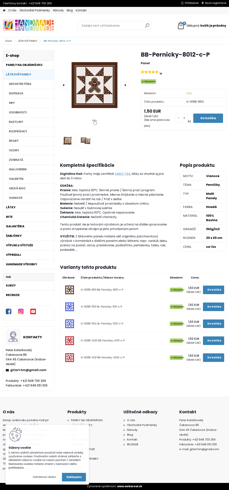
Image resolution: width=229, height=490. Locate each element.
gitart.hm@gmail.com (28, 370)
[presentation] (64, 85)
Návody (58, 10)
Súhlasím (73, 477)
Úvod (8, 41)
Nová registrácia (215, 3)
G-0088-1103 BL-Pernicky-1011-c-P (101, 306)
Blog (70, 10)
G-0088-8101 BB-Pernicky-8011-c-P (102, 290)
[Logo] (28, 25)
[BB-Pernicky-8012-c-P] (94, 85)
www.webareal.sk (129, 486)
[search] (147, 27)
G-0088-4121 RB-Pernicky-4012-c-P (103, 357)
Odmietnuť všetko (44, 477)
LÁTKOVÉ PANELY (27, 41)
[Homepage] (4, 10)
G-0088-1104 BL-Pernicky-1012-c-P (102, 323)
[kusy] (180, 118)
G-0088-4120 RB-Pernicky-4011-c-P (103, 340)
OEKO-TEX (122, 174)
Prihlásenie (192, 3)
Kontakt (81, 10)
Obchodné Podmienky (34, 10)
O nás (12, 10)
